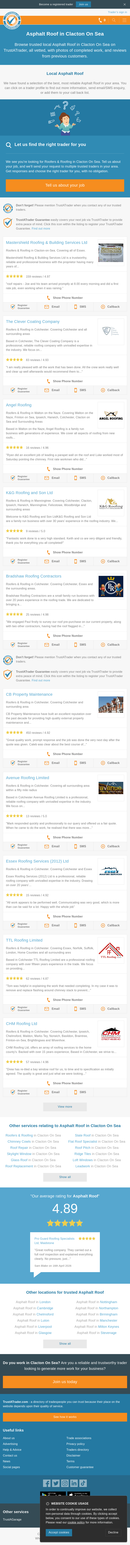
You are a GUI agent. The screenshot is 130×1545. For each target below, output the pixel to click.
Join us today (65, 1381)
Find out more (41, 228)
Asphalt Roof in (33, 1302)
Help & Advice (12, 1449)
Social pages (11, 1467)
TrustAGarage (12, 1519)
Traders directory (77, 1449)
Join (83, 4)
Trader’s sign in (117, 12)
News (6, 1461)
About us (9, 1438)
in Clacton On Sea (33, 1135)
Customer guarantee (80, 1467)
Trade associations (78, 1438)
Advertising (10, 1443)
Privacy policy (75, 1443)
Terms (70, 1461)
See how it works (64, 1416)
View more (65, 1106)
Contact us (10, 1455)
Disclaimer (73, 1455)
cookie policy (76, 1522)
